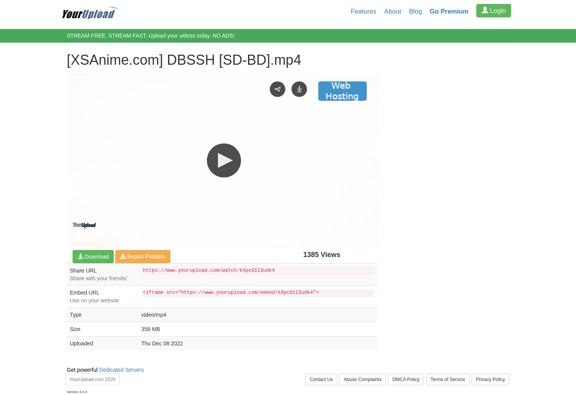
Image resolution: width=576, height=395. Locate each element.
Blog (415, 11)
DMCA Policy (406, 379)
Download (93, 257)
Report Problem (142, 257)
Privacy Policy (490, 379)
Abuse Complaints (363, 379)
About (392, 11)
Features (363, 11)
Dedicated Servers (121, 370)
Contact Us (321, 379)
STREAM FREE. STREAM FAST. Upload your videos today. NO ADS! (150, 36)
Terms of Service (447, 379)
